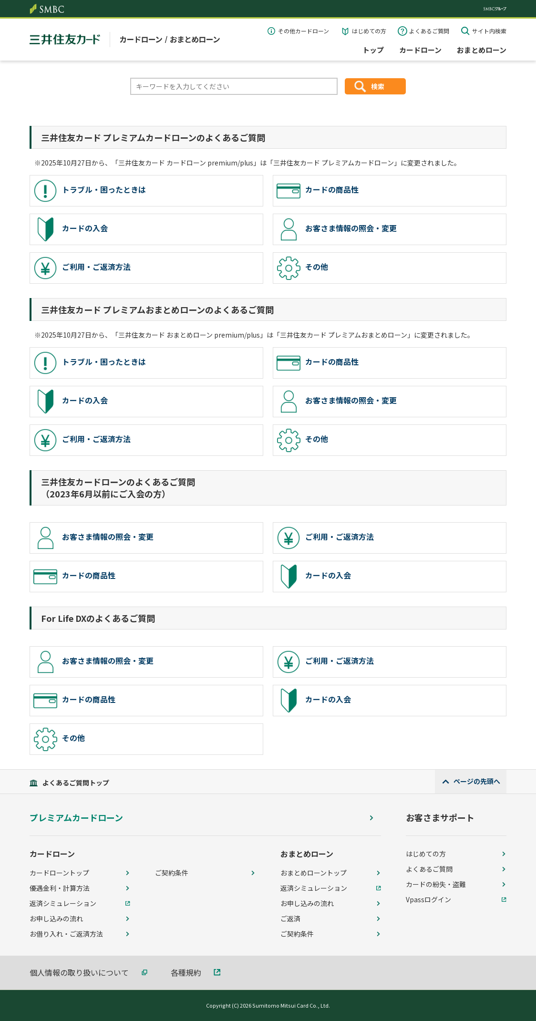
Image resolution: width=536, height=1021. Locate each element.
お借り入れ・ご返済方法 (66, 933)
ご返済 (290, 918)
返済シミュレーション (63, 903)
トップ (373, 50)
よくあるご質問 (429, 31)
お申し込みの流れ (56, 918)
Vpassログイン (428, 899)
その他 (302, 268)
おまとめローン (481, 50)
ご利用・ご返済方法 (82, 268)
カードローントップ (59, 872)
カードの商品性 (318, 191)
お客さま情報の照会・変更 (337, 229)
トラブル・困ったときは (89, 191)
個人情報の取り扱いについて (79, 972)
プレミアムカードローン (76, 817)
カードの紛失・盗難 (436, 884)
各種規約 (186, 972)
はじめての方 (369, 31)
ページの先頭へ (477, 781)
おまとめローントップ (313, 872)
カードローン (420, 50)
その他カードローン (303, 31)
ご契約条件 (171, 872)
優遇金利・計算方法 (60, 888)
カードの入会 (70, 229)
